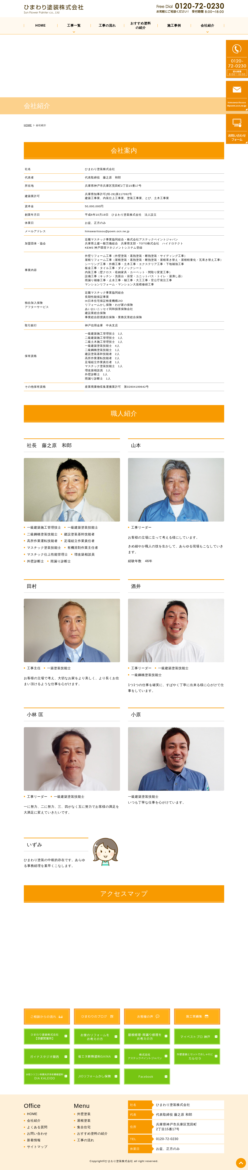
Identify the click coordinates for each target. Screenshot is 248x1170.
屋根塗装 (84, 1120)
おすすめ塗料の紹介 (140, 25)
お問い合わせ (37, 1133)
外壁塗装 (84, 1114)
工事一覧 (74, 25)
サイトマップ (37, 1146)
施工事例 (174, 25)
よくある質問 (37, 1127)
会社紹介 (207, 25)
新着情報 (34, 1140)
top (241, 1163)
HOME (40, 25)
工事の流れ (107, 25)
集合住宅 (84, 1127)
